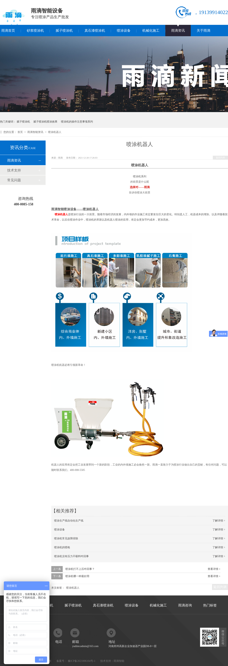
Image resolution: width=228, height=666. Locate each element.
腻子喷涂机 (64, 30)
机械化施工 (150, 30)
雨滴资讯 (178, 30)
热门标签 (210, 605)
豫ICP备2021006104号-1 (81, 661)
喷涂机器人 (61, 214)
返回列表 (220, 157)
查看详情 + (214, 569)
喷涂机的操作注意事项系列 (77, 121)
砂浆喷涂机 (35, 30)
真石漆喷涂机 (95, 30)
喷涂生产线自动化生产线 (68, 520)
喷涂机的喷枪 (62, 547)
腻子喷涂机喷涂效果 (45, 121)
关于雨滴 (203, 30)
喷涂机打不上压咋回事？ (80, 569)
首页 (20, 132)
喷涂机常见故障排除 (66, 538)
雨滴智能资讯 (35, 132)
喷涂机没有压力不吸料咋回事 (71, 556)
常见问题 (14, 180)
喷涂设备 (124, 30)
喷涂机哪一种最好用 (77, 576)
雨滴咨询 (185, 605)
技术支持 (14, 170)
